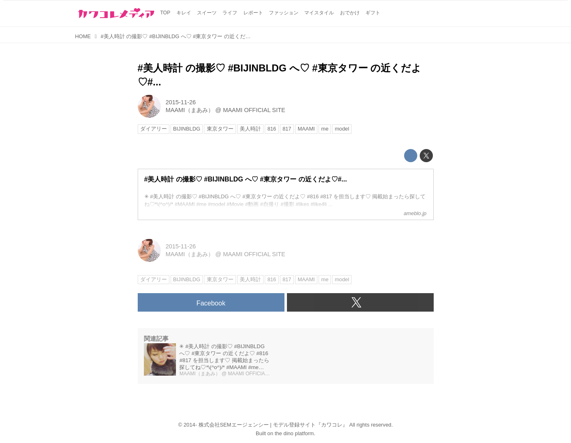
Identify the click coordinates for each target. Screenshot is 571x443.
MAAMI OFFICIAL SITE (254, 110)
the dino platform (294, 433)
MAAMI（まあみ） (190, 110)
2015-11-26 (181, 102)
